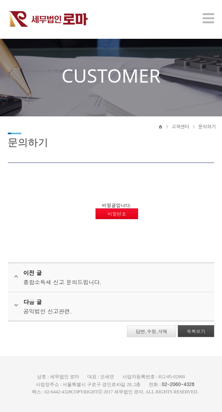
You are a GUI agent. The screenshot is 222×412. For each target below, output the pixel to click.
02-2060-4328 (178, 384)
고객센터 (180, 127)
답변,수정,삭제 (151, 331)
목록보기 (196, 331)
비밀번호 (117, 213)
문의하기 (207, 127)
